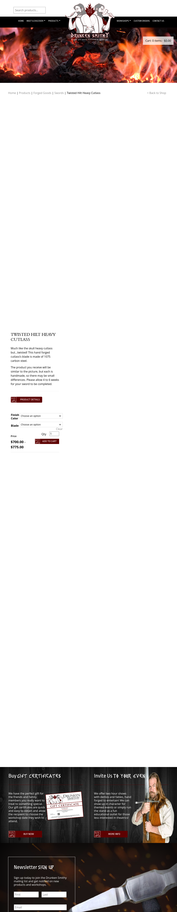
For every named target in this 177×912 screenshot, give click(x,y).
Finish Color (15, 416)
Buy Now (29, 834)
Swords (59, 93)
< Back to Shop (156, 93)
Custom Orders (142, 21)
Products (53, 21)
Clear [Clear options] (59, 429)
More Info (114, 834)
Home (21, 21)
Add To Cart (49, 441)
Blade (15, 425)
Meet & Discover (35, 21)
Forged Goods (42, 93)
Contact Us (158, 21)
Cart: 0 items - (158, 41)
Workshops (123, 21)
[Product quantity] (54, 434)
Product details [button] (30, 399)
